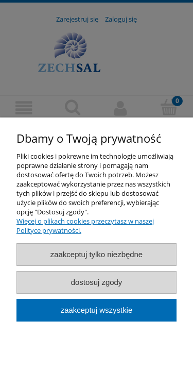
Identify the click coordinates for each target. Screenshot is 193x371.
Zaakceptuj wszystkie (96, 310)
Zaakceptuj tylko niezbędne (96, 254)
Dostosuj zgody (96, 282)
